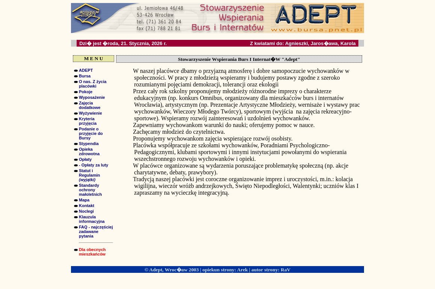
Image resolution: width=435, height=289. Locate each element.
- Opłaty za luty (93, 165)
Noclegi (86, 211)
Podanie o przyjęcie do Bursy (91, 133)
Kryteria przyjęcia (88, 121)
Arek (242, 269)
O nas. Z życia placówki (92, 83)
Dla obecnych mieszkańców (92, 251)
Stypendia (89, 143)
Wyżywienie (90, 113)
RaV (285, 269)
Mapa (84, 200)
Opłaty (85, 159)
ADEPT (86, 70)
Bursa (85, 76)
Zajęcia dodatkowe (89, 105)
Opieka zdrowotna (89, 151)
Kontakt (86, 205)
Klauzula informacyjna (91, 219)
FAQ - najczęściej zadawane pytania (96, 231)
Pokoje (85, 91)
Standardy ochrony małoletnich (90, 190)
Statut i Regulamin (89, 175)
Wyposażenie (92, 97)
